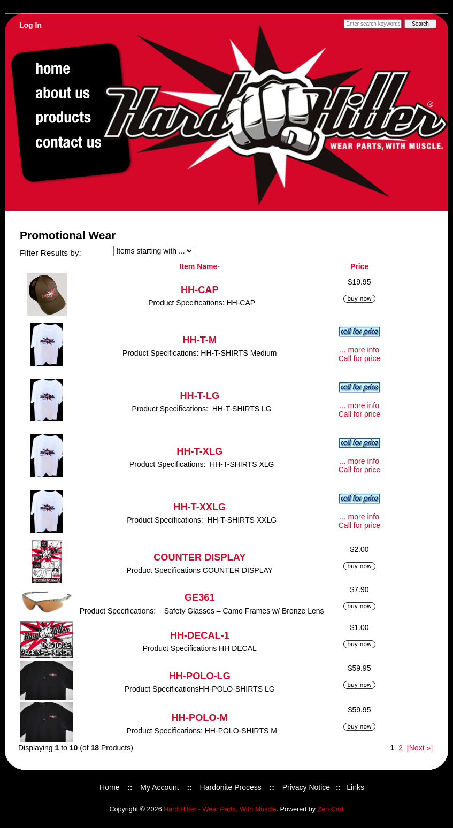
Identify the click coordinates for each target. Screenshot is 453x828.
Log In (30, 25)
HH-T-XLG (199, 451)
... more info (359, 350)
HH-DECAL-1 (199, 635)
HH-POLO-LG (200, 676)
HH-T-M (199, 340)
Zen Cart (331, 809)
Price (359, 266)
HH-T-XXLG (199, 507)
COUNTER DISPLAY (199, 557)
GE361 (200, 597)
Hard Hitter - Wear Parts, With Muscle (220, 809)
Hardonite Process (231, 787)
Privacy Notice (306, 787)
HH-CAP (200, 290)
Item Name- (200, 266)
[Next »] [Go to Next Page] (420, 747)
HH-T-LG (199, 395)
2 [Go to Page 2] (400, 747)
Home (109, 787)
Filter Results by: (50, 252)
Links (355, 787)
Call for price (360, 358)
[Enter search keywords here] (373, 23)
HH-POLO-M (200, 717)
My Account (159, 787)
